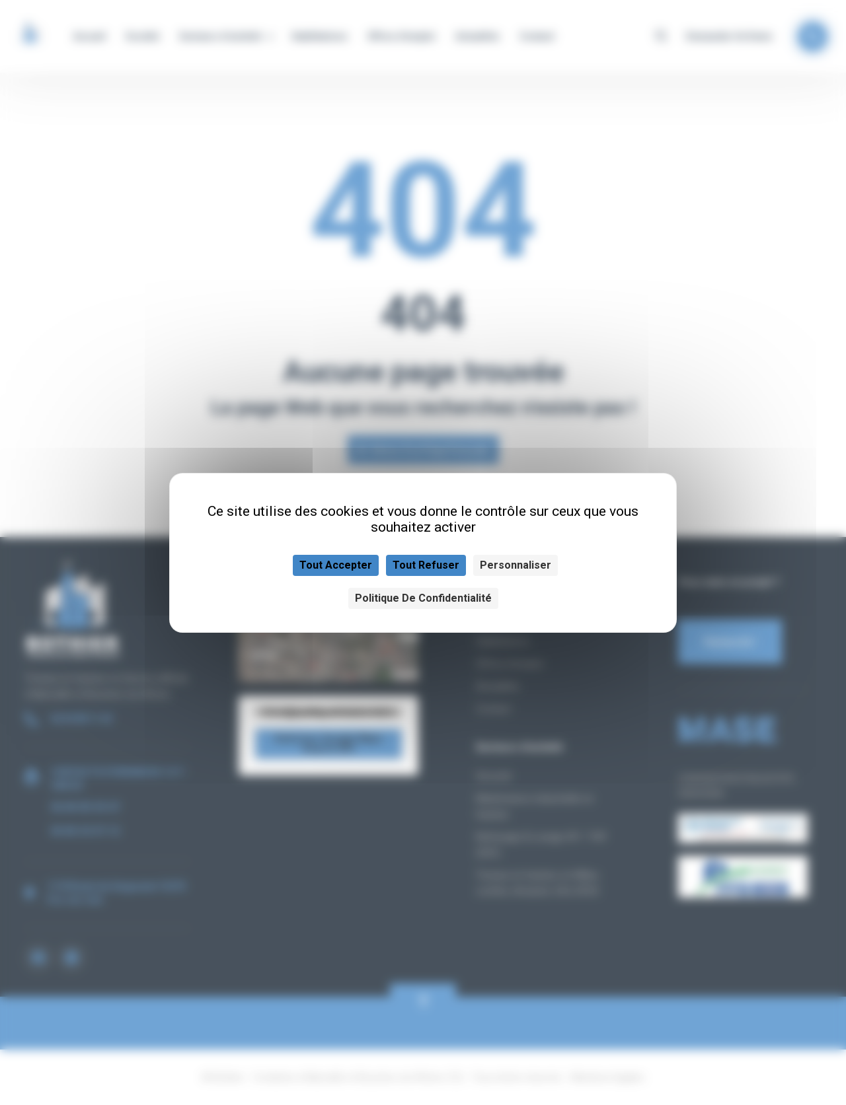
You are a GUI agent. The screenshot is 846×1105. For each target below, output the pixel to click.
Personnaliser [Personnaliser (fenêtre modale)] (515, 565)
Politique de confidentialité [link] (423, 598)
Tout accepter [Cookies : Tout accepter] (335, 565)
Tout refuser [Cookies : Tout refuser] (426, 565)
